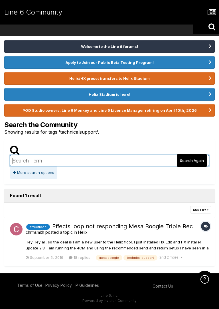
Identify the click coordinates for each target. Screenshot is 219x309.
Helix (83, 232)
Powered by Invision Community (109, 300)
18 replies (79, 257)
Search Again (192, 160)
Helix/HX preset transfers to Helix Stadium (109, 78)
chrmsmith (35, 232)
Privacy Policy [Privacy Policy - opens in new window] (58, 285)
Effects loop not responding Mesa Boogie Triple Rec (122, 226)
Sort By (200, 210)
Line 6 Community (33, 12)
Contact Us (163, 286)
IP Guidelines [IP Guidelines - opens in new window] (87, 285)
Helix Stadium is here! (109, 94)
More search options (33, 172)
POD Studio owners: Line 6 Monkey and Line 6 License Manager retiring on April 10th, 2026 (110, 110)
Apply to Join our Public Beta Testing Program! (110, 62)
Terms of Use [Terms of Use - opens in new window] (29, 285)
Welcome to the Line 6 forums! (109, 46)
